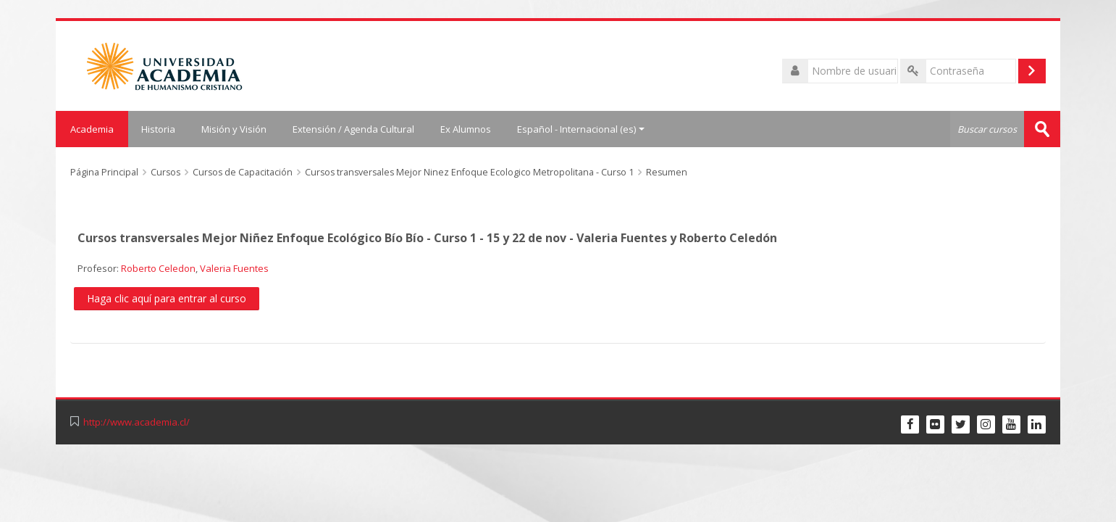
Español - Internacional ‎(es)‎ (581, 129)
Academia (92, 129)
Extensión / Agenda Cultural (353, 129)
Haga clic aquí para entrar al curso (166, 298)
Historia (158, 129)
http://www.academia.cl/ (136, 422)
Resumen (666, 172)
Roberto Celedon (158, 268)
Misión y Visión (234, 129)
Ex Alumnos (465, 129)
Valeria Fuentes (234, 268)
